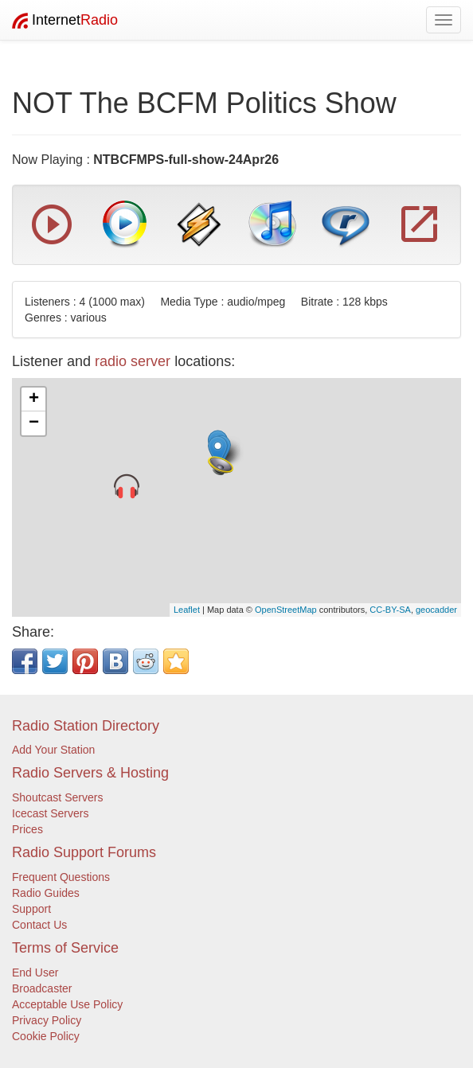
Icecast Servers (50, 813)
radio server (132, 361)
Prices (27, 829)
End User (35, 972)
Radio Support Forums (84, 852)
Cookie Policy (46, 1036)
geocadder (436, 609)
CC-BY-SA (390, 609)
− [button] (34, 423)
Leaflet (187, 609)
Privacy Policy (46, 1020)
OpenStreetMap (286, 609)
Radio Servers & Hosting (90, 773)
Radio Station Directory (85, 726)
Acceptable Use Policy (67, 1004)
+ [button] (34, 399)
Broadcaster (42, 988)
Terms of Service (65, 948)
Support (31, 908)
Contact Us (39, 924)
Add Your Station (53, 749)
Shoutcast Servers (57, 797)
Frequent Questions (61, 877)
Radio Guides (46, 893)
